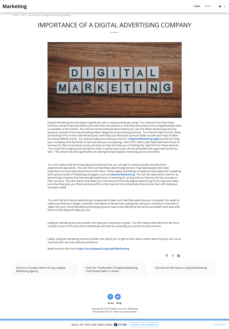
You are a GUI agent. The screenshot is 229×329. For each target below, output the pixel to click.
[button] (216, 6)
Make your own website (125, 311)
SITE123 (108, 311)
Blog (23, 15)
